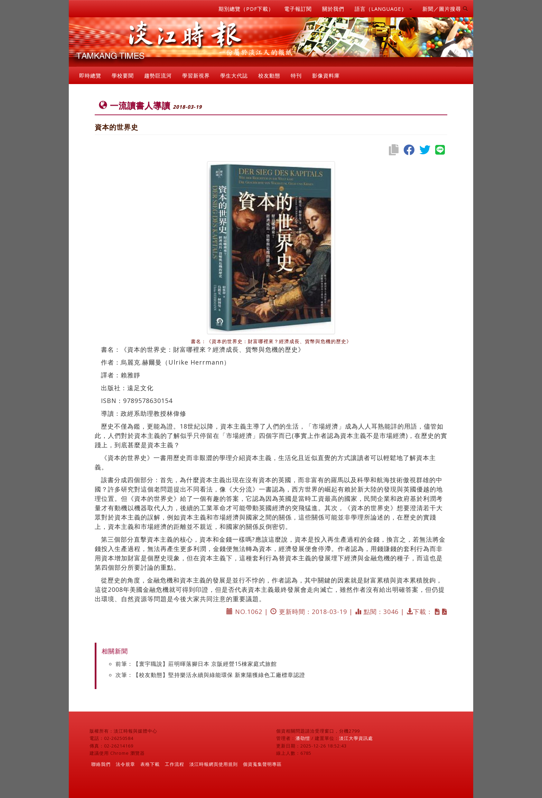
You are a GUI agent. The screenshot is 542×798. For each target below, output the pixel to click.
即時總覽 (90, 75)
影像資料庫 (326, 75)
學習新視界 (196, 75)
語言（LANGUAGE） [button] (383, 8)
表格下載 (150, 764)
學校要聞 (123, 75)
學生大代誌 (234, 75)
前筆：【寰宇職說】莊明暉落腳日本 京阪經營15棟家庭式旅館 (196, 664)
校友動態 (269, 75)
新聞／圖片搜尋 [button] (445, 8)
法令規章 (125, 764)
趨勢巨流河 (158, 75)
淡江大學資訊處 (356, 738)
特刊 (296, 75)
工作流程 (174, 764)
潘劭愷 (303, 738)
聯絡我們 (101, 764)
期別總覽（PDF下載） (246, 8)
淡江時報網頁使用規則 (213, 764)
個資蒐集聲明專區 (262, 764)
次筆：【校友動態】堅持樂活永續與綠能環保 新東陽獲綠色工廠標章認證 (210, 675)
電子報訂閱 (298, 8)
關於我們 (333, 8)
